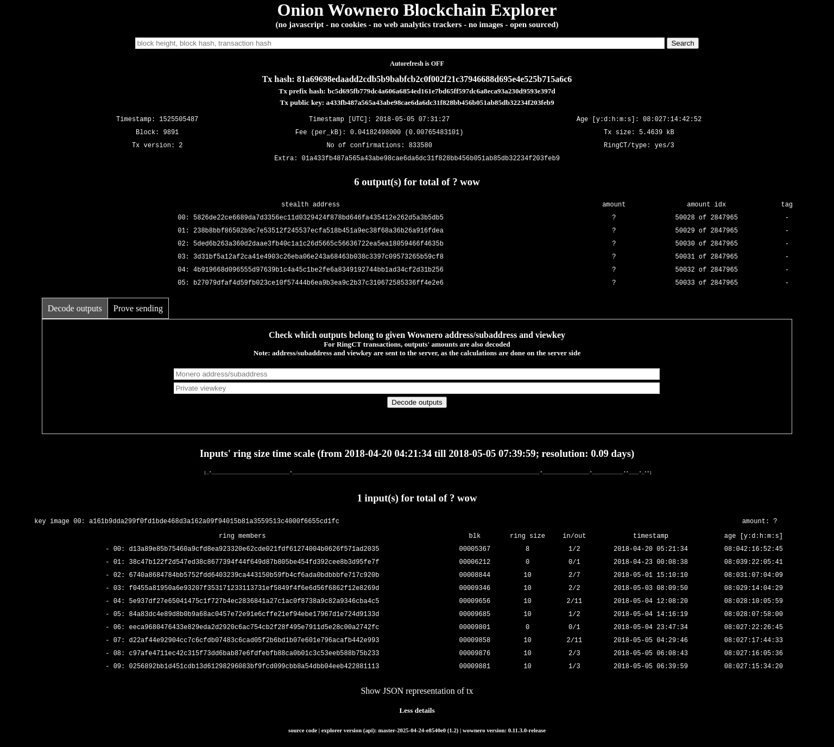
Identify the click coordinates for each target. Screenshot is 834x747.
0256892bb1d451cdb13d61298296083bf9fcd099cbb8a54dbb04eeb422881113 (254, 666)
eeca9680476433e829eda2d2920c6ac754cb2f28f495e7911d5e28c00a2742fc (254, 627)
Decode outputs (75, 308)
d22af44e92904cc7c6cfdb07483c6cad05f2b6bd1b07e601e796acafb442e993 (254, 640)
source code (302, 730)
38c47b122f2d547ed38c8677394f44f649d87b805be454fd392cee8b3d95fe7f (254, 562)
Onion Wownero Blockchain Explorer (417, 10)
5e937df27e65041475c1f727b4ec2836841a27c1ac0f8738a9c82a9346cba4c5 (254, 601)
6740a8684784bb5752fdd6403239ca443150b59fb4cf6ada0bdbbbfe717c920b (254, 575)
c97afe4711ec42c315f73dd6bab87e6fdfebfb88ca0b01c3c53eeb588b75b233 (254, 653)
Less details (416, 710)
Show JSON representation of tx (417, 690)
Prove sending (138, 308)
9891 (171, 132)
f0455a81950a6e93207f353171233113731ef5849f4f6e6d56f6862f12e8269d (254, 588)
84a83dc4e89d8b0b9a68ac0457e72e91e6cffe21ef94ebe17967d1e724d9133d (254, 614)
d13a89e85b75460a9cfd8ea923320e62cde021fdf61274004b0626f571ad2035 (254, 549)
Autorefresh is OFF (417, 63)
